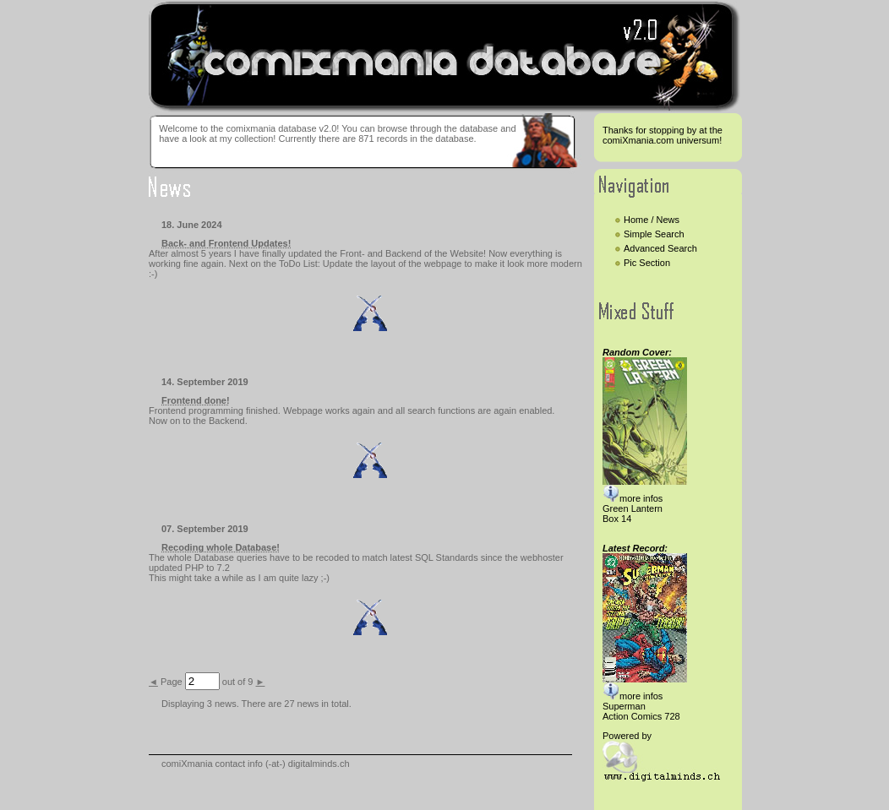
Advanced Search (662, 248)
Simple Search (655, 234)
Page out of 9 (207, 682)
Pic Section (647, 263)
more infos (633, 498)
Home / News (653, 220)
